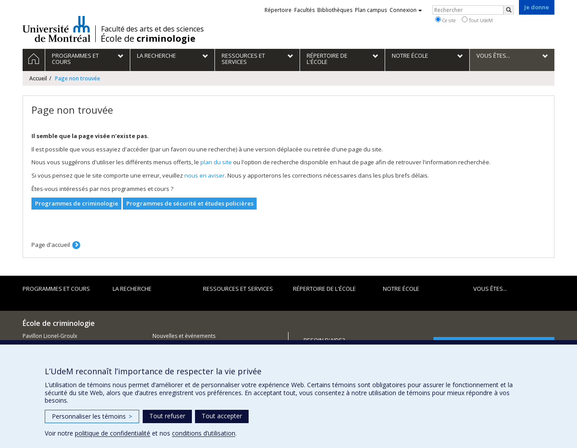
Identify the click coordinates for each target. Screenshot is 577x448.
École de (148, 38)
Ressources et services (238, 289)
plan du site (216, 162)
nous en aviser (204, 175)
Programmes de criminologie (76, 203)
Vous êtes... (490, 289)
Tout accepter (222, 416)
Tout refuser (167, 416)
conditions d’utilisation (203, 433)
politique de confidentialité (112, 433)
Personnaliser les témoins (92, 416)
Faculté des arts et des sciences (152, 28)
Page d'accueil (50, 245)
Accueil (38, 78)
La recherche (132, 289)
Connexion (406, 10)
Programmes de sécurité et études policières (189, 203)
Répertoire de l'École (324, 289)
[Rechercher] (508, 10)
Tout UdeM (477, 20)
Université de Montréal (56, 29)
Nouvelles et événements (183, 336)
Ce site (445, 20)
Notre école (401, 289)
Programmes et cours (56, 289)
